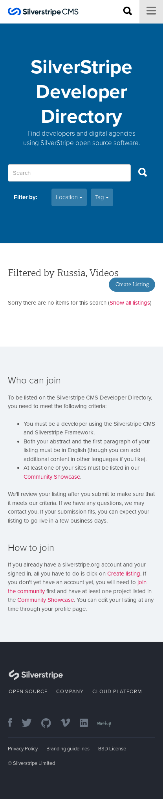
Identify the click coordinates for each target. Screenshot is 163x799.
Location (69, 197)
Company (70, 691)
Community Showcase (52, 476)
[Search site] (127, 12)
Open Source (28, 691)
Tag (102, 197)
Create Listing (132, 284)
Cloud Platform (117, 691)
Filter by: (25, 197)
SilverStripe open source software (89, 143)
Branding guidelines (68, 749)
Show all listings (130, 302)
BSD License (112, 749)
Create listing (123, 573)
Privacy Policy (23, 749)
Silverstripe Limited (34, 763)
